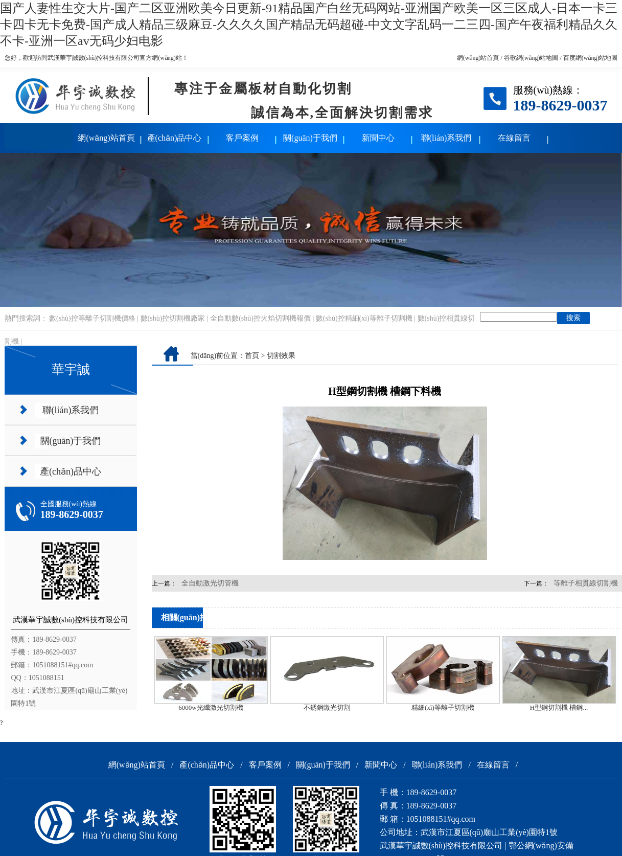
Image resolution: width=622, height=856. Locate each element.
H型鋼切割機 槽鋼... (559, 707)
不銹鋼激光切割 (327, 707)
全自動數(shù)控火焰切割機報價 (260, 318)
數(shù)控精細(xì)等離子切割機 (364, 318)
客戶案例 (242, 137)
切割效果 (281, 355)
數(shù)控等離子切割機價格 (92, 318)
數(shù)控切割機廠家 (173, 318)
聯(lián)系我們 (446, 137)
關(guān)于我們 (310, 137)
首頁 (252, 355)
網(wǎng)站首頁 (478, 57)
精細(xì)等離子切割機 (442, 707)
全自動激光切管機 (210, 583)
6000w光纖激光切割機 (210, 707)
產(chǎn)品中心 (174, 137)
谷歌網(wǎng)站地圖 (531, 57)
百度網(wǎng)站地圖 (590, 57)
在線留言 (514, 137)
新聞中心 (378, 137)
